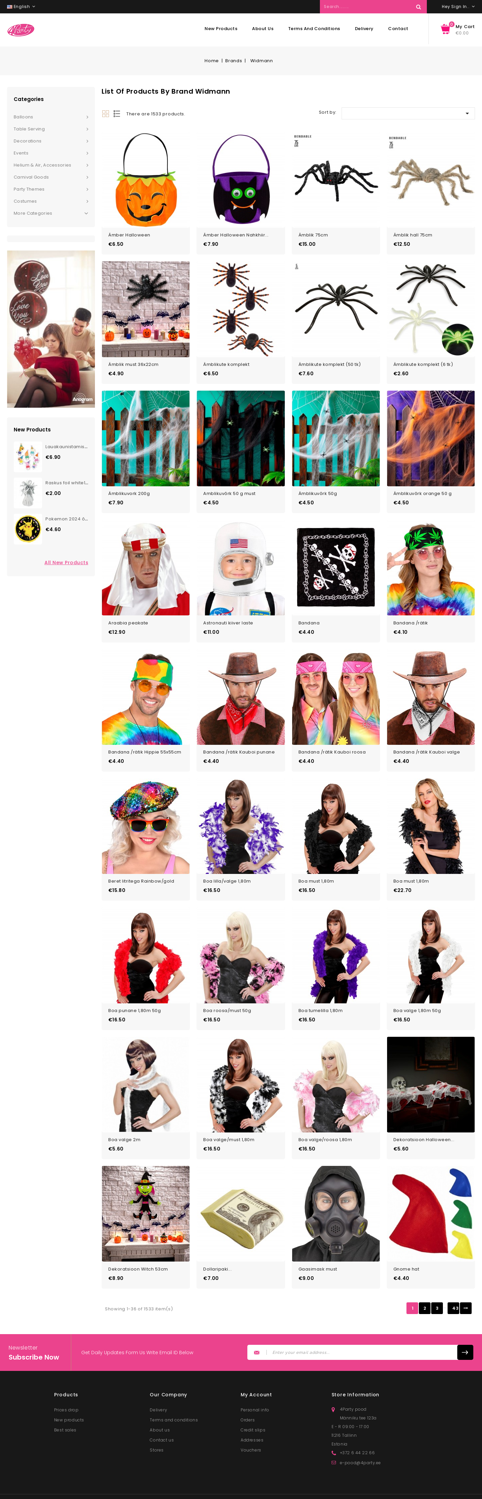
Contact (398, 28)
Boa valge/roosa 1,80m (325, 1126)
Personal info (255, 1394)
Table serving (29, 129)
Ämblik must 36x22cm (133, 361)
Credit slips (253, 1414)
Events (21, 153)
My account (256, 1379)
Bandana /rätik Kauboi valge (426, 743)
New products (221, 28)
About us (262, 28)
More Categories (51, 213)
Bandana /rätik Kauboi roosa (332, 743)
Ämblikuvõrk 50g (317, 488)
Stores (157, 1434)
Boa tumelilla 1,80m (320, 998)
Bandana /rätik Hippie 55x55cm (145, 743)
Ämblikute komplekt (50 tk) (329, 361)
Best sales (65, 1414)
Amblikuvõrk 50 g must (229, 488)
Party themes (29, 189)
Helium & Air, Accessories (43, 165)
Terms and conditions (314, 28)
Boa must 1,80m (316, 871)
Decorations (27, 141)
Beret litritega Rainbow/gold (141, 871)
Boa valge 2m (124, 1126)
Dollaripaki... (217, 1253)
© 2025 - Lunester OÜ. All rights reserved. (188, 1491)
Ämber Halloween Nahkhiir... (236, 233)
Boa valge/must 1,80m (228, 1126)
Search (418, 6)
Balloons (23, 117)
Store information (356, 1379)
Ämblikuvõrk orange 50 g (422, 488)
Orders (248, 1404)
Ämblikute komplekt (226, 361)
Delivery (364, 28)
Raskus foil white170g (69, 483)
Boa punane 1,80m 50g (134, 998)
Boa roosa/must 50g (227, 998)
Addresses (252, 1424)
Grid (105, 114)
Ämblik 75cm (313, 233)
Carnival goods (31, 177)
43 (455, 1292)
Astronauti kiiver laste (228, 616)
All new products (66, 562)
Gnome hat (406, 1253)
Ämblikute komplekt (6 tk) (423, 361)
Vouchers (251, 1434)
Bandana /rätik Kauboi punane (239, 743)
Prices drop (66, 1394)
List (117, 114)
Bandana (309, 616)
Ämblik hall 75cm (413, 233)
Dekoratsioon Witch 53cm (138, 1253)
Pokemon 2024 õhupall (72, 519)
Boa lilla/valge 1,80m (227, 871)
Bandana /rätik (410, 616)
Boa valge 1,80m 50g (417, 998)
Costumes (25, 201)
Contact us (162, 1424)
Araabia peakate (128, 616)
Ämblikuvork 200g (129, 488)
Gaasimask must (317, 1253)
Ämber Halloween (129, 233)
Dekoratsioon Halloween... (424, 1126)
